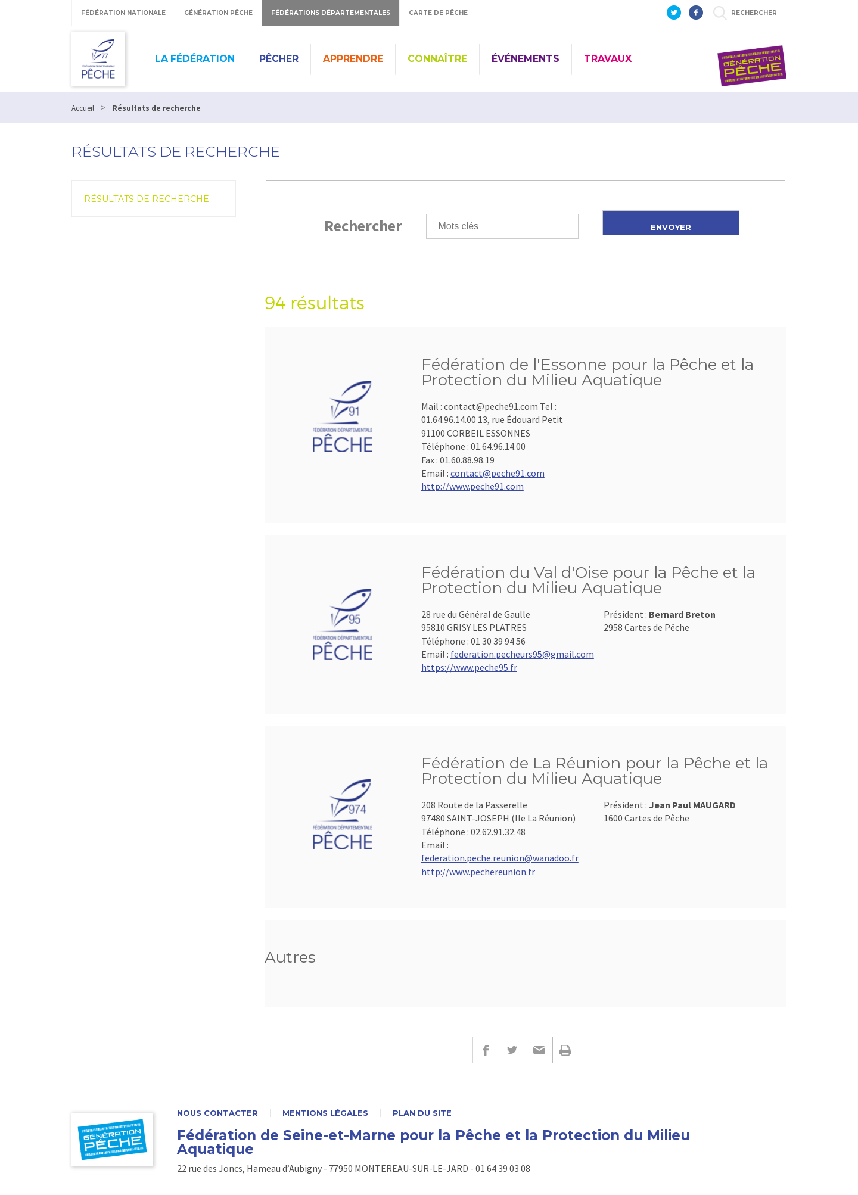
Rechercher (363, 225)
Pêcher (279, 58)
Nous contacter (217, 1113)
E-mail (539, 1050)
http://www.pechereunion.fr (478, 871)
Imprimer (565, 1050)
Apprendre (353, 58)
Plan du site (422, 1113)
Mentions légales (325, 1113)
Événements (525, 58)
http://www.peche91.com (472, 486)
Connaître (437, 58)
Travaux (608, 58)
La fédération (195, 58)
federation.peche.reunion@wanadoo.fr (500, 858)
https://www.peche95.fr (469, 667)
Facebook (485, 1050)
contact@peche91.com (497, 473)
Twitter (512, 1050)
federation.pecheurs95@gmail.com (522, 654)
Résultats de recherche (146, 199)
